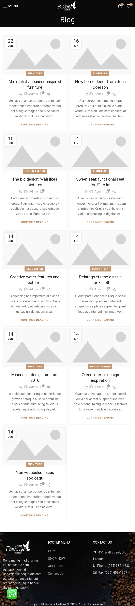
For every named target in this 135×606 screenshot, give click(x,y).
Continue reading (35, 124)
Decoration (35, 268)
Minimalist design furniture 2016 (35, 376)
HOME (52, 551)
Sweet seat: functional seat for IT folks (100, 182)
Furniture (35, 73)
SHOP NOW (56, 559)
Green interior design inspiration (100, 376)
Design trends (35, 171)
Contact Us (55, 573)
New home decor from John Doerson (100, 84)
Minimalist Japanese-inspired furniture (35, 84)
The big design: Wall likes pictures (34, 182)
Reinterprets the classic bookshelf (100, 280)
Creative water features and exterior (34, 280)
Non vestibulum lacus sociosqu (35, 472)
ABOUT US (55, 566)
